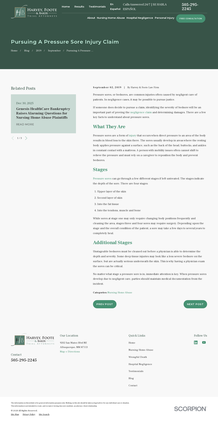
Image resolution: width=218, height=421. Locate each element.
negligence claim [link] (141, 112)
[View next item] (26, 138)
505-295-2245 (190, 7)
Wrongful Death (138, 357)
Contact (133, 385)
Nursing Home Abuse (119, 292)
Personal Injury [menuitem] (164, 17)
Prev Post (104, 304)
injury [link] (132, 135)
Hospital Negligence (140, 364)
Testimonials (97, 6)
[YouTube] (204, 342)
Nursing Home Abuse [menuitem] (111, 17)
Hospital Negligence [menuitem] (140, 17)
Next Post (195, 304)
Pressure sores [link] (102, 178)
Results (79, 6)
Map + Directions (70, 351)
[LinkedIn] (196, 342)
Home (66, 6)
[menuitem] (15, 414)
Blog (131, 378)
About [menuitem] (91, 17)
